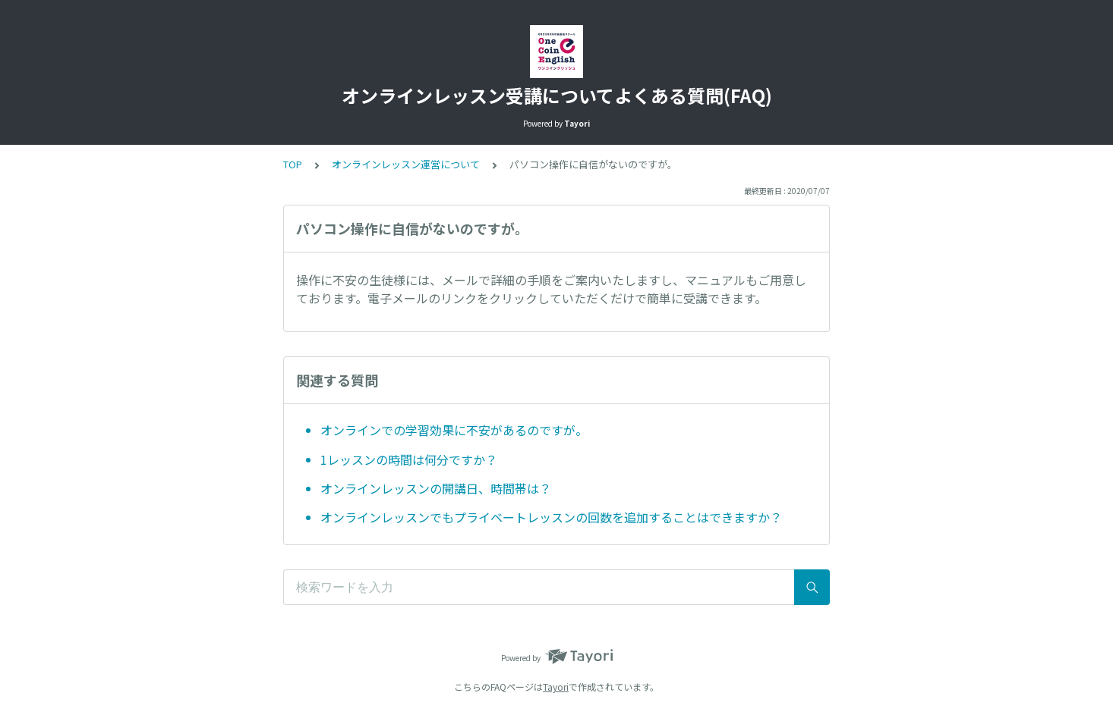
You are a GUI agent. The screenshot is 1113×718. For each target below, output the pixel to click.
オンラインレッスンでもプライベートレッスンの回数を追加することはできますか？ (551, 517)
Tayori (556, 686)
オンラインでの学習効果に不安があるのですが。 (454, 430)
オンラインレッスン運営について (406, 164)
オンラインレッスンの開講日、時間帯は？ (435, 488)
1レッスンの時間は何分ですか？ (408, 459)
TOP (292, 164)
